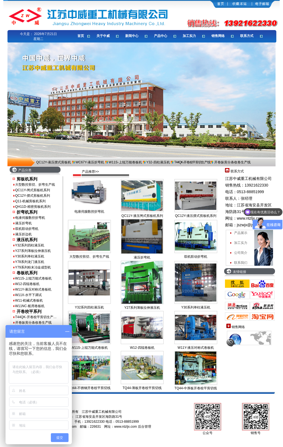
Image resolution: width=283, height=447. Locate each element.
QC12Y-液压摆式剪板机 (53, 162)
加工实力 (240, 243)
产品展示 (240, 233)
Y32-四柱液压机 (158, 162)
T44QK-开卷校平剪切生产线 (192, 162)
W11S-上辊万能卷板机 (125, 162)
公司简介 (240, 253)
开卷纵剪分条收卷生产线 (232, 162)
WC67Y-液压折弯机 (89, 162)
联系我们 (240, 263)
